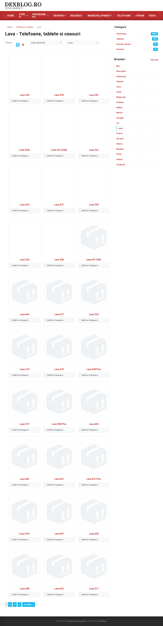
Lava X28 (94, 533)
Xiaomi (119, 81)
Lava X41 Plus (93, 479)
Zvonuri (137, 49)
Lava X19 (24, 424)
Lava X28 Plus (93, 369)
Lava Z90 (94, 204)
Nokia (119, 107)
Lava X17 (94, 588)
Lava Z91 (59, 204)
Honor (119, 133)
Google (120, 118)
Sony (118, 92)
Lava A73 (59, 369)
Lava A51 (59, 479)
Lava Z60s (24, 150)
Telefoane (137, 33)
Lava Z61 (94, 150)
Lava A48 (24, 588)
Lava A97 (59, 533)
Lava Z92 (59, 95)
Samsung (121, 76)
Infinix (119, 159)
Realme (120, 149)
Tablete (137, 39)
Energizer (121, 71)
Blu (118, 66)
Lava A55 (24, 479)
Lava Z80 (59, 259)
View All (154, 60)
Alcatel (120, 138)
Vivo (118, 87)
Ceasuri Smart (137, 44)
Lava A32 (59, 588)
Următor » (29, 604)
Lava (120, 128)
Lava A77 (59, 314)
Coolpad (120, 164)
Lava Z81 (94, 95)
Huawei (120, 102)
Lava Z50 (24, 204)
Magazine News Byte (77, 621)
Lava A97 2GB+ (94, 259)
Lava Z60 (24, 259)
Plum (119, 154)
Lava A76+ (24, 533)
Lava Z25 (94, 314)
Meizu (119, 112)
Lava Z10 (24, 369)
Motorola (121, 97)
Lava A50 (94, 424)
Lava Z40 (24, 95)
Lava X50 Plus (59, 424)
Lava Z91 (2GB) (59, 150)
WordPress (102, 621)
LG (117, 123)
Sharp (119, 144)
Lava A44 (24, 314)
